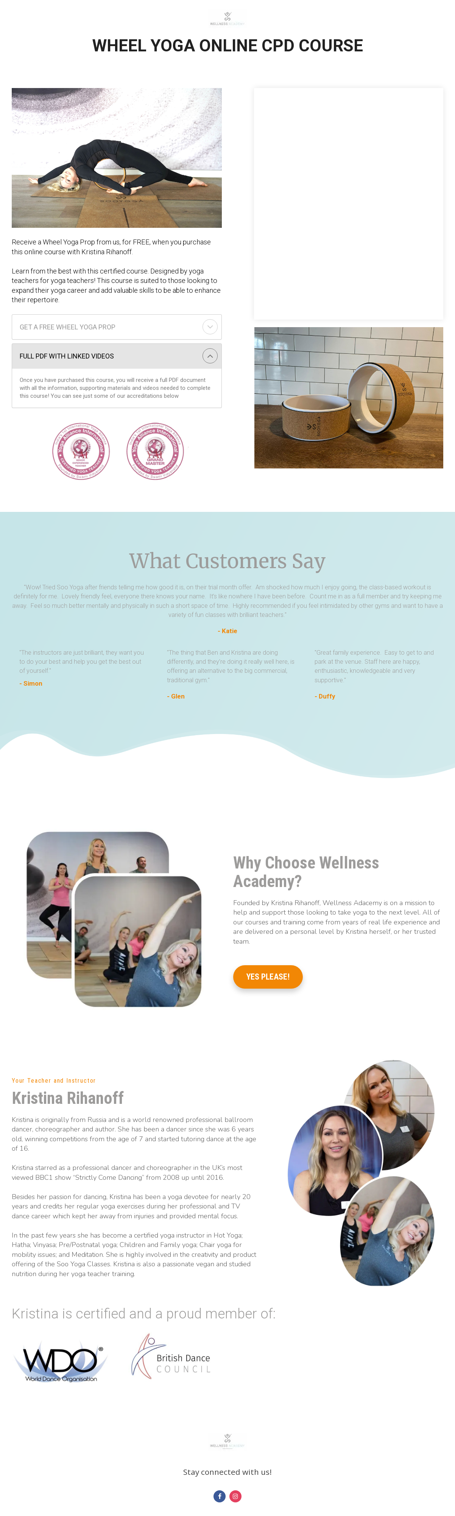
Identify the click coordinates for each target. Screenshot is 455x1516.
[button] (210, 326)
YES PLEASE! (268, 976)
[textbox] (83, 662)
